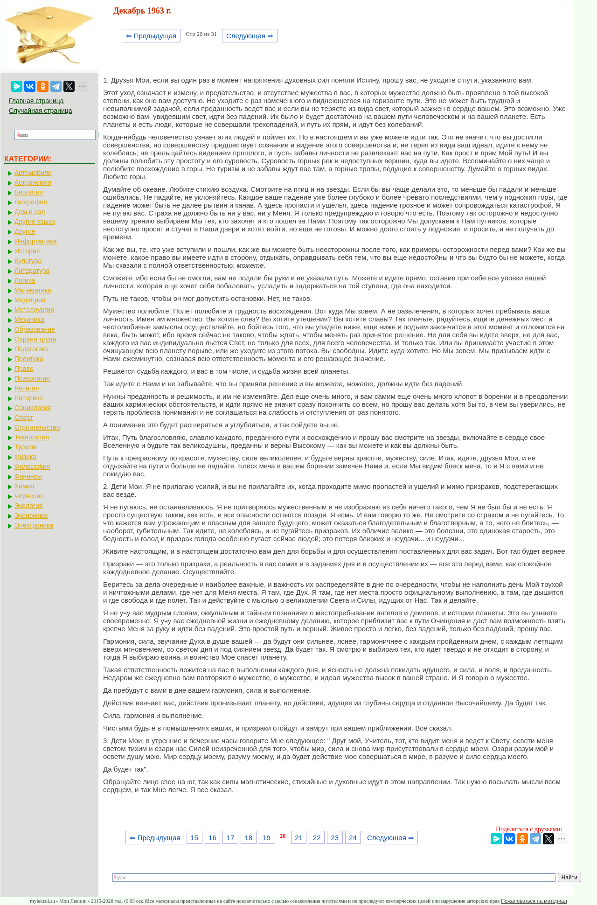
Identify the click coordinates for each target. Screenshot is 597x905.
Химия (24, 486)
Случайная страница (40, 110)
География (30, 202)
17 (231, 838)
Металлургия (34, 309)
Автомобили (33, 172)
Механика (29, 319)
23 (335, 838)
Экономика (31, 515)
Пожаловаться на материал (534, 901)
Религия (26, 388)
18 (248, 838)
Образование (34, 329)
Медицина (30, 300)
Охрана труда (35, 339)
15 (194, 838)
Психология (32, 378)
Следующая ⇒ (249, 36)
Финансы (28, 476)
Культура (28, 261)
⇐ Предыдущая (151, 36)
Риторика (28, 398)
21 (299, 838)
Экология (28, 505)
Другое (24, 231)
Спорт (23, 417)
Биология (28, 192)
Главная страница (36, 100)
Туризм (25, 447)
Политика (28, 358)
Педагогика (31, 349)
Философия (32, 466)
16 (212, 838)
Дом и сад (29, 212)
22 (317, 838)
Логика (24, 280)
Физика (25, 456)
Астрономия (32, 182)
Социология (32, 407)
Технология (31, 437)
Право (24, 368)
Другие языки (34, 221)
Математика (32, 290)
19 (267, 838)
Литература (31, 270)
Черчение (29, 496)
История (27, 251)
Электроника (34, 525)
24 (353, 838)
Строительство (37, 427)
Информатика (35, 241)
